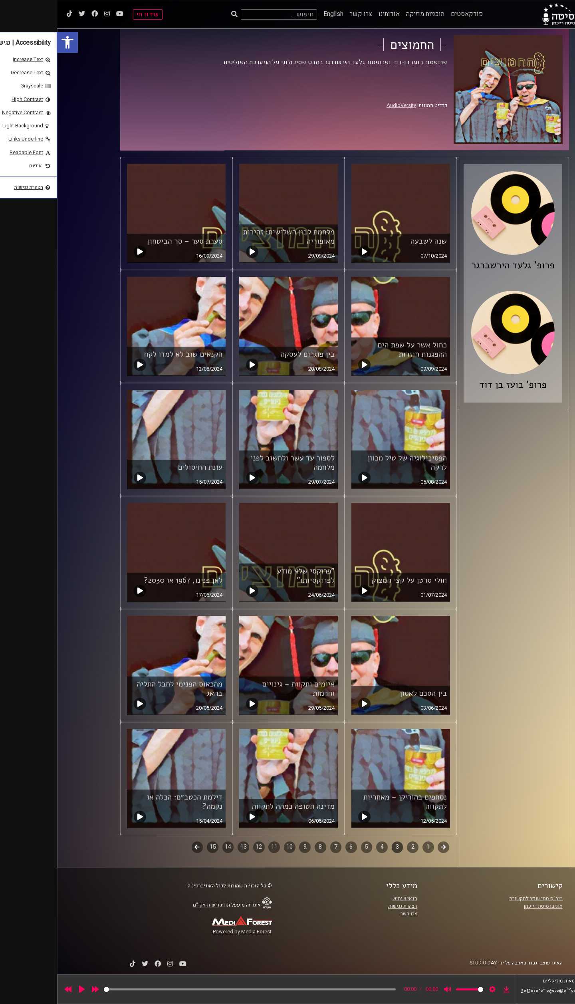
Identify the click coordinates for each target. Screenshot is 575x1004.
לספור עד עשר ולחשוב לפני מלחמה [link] (235, 462)
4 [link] (325, 847)
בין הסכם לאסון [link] (366, 693)
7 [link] (278, 847)
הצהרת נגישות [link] (345, 906)
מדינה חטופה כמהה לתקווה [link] (236, 806)
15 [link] (156, 847)
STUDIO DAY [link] (426, 962)
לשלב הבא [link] (140, 848)
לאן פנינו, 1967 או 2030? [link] (126, 580)
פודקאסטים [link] (410, 14)
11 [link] (217, 847)
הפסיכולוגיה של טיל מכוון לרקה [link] (350, 462)
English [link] (276, 14)
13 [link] (186, 847)
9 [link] (248, 847)
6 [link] (293, 847)
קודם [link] (386, 847)
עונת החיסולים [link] (143, 467)
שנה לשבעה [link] (371, 241)
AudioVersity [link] (344, 105)
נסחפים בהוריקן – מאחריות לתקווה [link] (348, 802)
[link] (10, 42)
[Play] (24, 989)
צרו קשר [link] (304, 14)
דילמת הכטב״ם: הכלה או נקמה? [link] (127, 802)
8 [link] (263, 847)
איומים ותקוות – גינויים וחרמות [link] (241, 688)
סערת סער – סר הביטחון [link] (127, 241)
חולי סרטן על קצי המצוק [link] (352, 580)
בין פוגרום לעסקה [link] (250, 354)
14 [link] (171, 847)
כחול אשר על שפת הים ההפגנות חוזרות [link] (355, 349)
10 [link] (232, 847)
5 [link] (309, 847)
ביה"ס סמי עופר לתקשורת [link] (479, 898)
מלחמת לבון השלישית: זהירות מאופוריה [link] (232, 236)
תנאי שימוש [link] (347, 898)
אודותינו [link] (332, 14)
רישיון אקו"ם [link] (149, 905)
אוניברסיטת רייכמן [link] (486, 906)
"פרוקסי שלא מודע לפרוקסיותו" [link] (249, 575)
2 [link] (355, 847)
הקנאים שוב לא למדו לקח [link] (126, 354)
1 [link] (371, 847)
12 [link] (201, 847)
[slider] (193, 989)
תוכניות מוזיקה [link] (368, 14)
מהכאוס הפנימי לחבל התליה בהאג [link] (122, 688)
